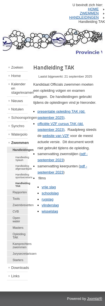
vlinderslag (50, 205)
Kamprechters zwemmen (20, 245)
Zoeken (17, 67)
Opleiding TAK (19, 235)
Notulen (17, 109)
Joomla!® (94, 299)
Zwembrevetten (20, 205)
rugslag (47, 199)
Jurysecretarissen (20, 253)
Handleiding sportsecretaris (21, 176)
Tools (16, 198)
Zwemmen (19, 143)
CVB (16, 211)
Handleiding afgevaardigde (21, 167)
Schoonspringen (19, 117)
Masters (18, 227)
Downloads (19, 268)
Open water (16, 219)
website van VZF (56, 136)
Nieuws (17, 101)
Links (15, 276)
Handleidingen (20, 149)
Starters (18, 260)
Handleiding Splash (21, 159)
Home (16, 76)
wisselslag (50, 211)
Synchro (17, 126)
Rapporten (20, 192)
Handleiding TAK (21, 184)
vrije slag (49, 187)
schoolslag (50, 193)
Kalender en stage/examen (19, 88)
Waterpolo (19, 134)
